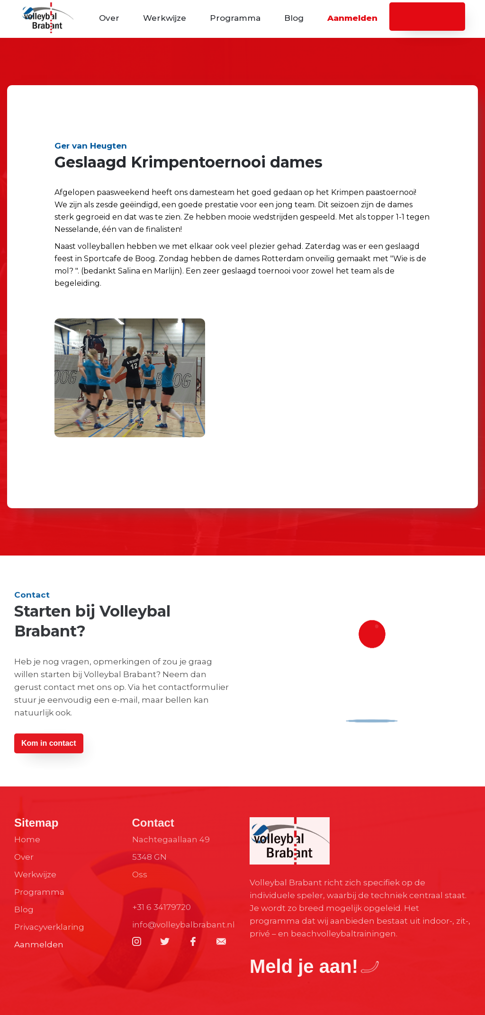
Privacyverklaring (49, 927)
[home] (47, 18)
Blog (294, 18)
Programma (235, 18)
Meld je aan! (304, 966)
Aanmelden (352, 18)
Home (27, 839)
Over (109, 18)
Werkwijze (164, 18)
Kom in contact (48, 743)
